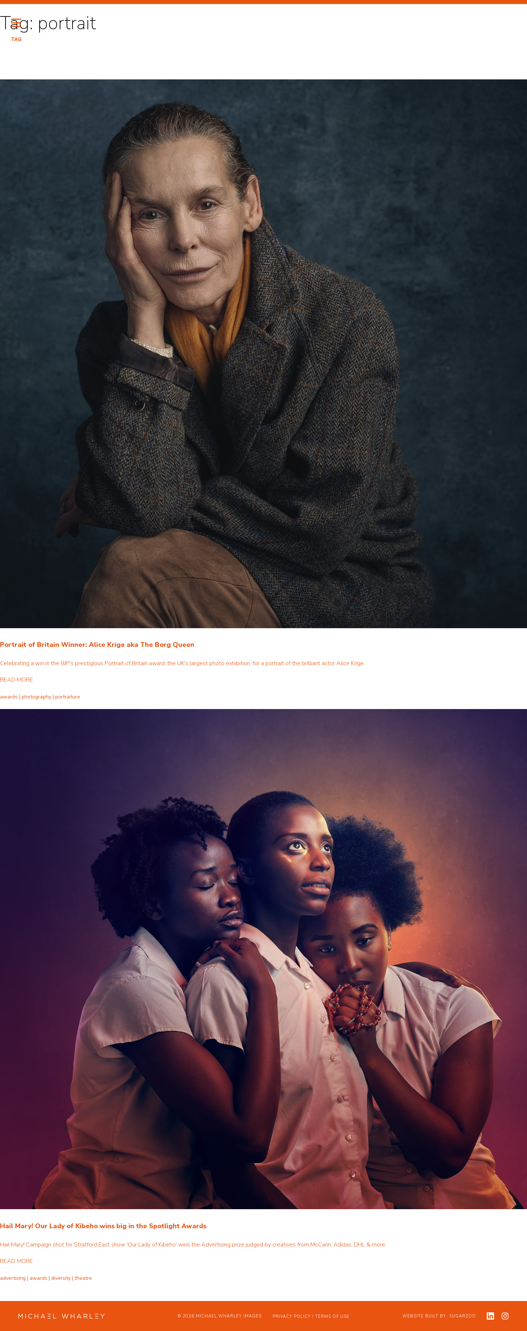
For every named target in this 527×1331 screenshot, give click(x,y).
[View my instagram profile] (505, 1316)
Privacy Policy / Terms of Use (311, 1316)
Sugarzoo (462, 1316)
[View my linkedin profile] (490, 1316)
